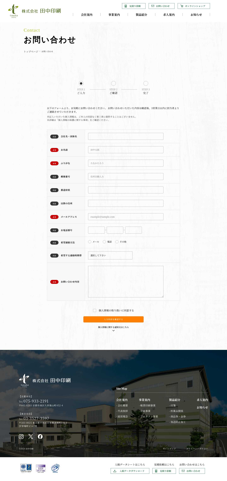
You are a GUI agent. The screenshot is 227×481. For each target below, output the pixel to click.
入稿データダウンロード (131, 472)
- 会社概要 (122, 407)
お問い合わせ (163, 6)
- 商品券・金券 (177, 418)
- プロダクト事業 (148, 418)
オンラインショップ (195, 6)
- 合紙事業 (145, 412)
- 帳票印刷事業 (147, 407)
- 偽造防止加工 (177, 424)
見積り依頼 (135, 6)
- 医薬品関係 (176, 412)
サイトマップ (169, 450)
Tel (34, 403)
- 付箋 (172, 407)
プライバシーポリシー (197, 450)
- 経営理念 (122, 418)
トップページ (31, 51)
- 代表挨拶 (122, 412)
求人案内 (169, 14)
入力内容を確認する (113, 320)
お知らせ (196, 14)
